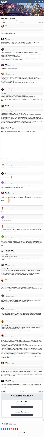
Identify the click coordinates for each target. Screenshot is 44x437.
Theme (19, 432)
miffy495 (7, 192)
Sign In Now (22, 415)
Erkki (6, 73)
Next (40, 22)
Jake (3, 20)
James (6, 321)
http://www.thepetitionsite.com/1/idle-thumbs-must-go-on (12, 187)
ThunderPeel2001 (9, 250)
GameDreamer (8, 380)
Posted (9, 26)
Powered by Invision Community (22, 435)
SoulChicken (7, 164)
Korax (6, 264)
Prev (4, 22)
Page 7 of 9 (22, 22)
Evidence (5, 200)
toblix (6, 236)
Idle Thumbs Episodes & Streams (17, 20)
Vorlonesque (7, 105)
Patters (6, 295)
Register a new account (22, 406)
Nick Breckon (8, 127)
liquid (6, 38)
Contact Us (24, 432)
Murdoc (6, 64)
